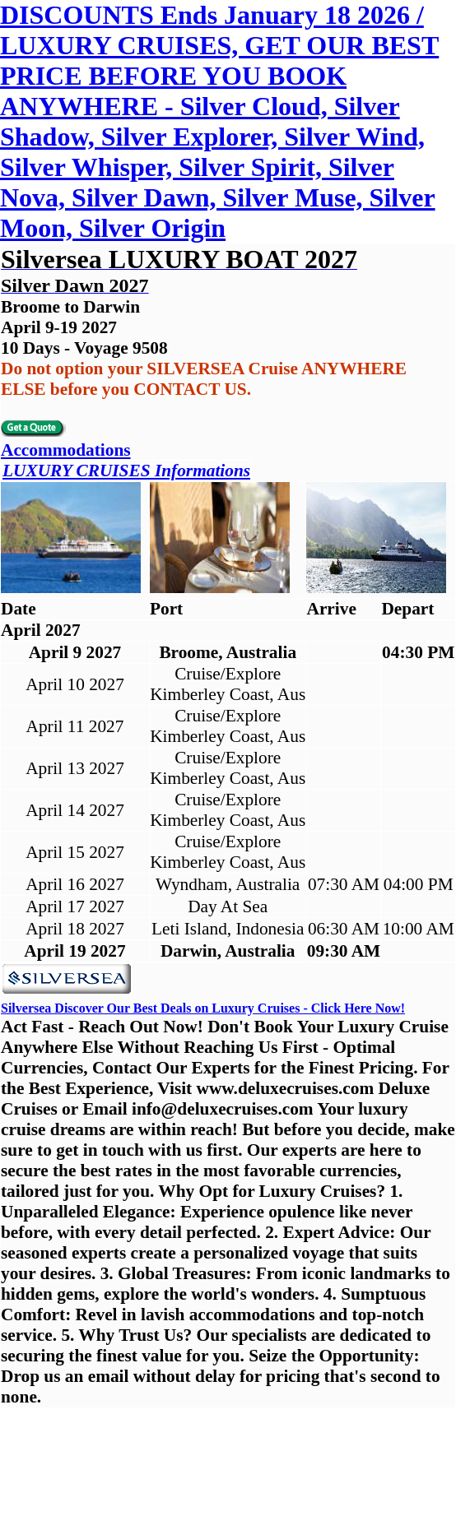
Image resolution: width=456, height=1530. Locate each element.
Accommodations (66, 450)
